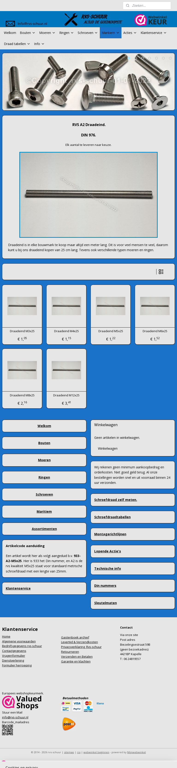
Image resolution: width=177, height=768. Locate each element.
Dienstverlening (13, 660)
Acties (130, 32)
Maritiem (111, 32)
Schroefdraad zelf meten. (115, 499)
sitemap (69, 752)
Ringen (66, 32)
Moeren (47, 32)
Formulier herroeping (17, 665)
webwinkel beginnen (96, 752)
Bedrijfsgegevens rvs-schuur (22, 646)
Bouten (27, 32)
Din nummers (105, 585)
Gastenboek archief (75, 637)
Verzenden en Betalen (77, 656)
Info (39, 44)
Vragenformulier (13, 656)
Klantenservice (154, 32)
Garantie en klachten (76, 661)
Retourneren (70, 652)
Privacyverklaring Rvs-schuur (81, 647)
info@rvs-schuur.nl (15, 717)
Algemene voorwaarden (19, 641)
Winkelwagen (108, 448)
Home (6, 636)
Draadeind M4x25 (66, 331)
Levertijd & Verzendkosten (79, 642)
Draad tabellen (17, 44)
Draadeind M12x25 (66, 395)
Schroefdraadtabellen (112, 517)
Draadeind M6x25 (155, 331)
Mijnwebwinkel (136, 752)
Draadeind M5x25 (110, 331)
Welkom (10, 32)
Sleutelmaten (105, 603)
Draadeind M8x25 (22, 395)
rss (78, 752)
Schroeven (88, 32)
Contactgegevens (14, 651)
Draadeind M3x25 (22, 331)
